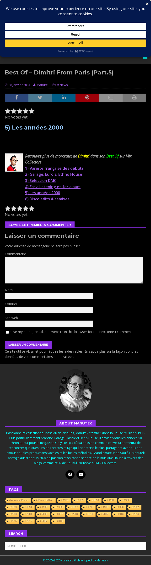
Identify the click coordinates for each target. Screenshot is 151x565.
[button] (144, 58)
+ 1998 (89, 507)
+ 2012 (104, 514)
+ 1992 (125, 500)
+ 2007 (59, 514)
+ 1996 (59, 507)
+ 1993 (13, 507)
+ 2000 (120, 507)
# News (62, 85)
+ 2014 (135, 514)
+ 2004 (28, 514)
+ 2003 (13, 514)
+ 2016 (28, 521)
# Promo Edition (44, 500)
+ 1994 (28, 507)
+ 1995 (43, 507)
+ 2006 (43, 514)
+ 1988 (64, 500)
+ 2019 (59, 521)
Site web (11, 318)
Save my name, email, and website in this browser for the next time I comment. (71, 331)
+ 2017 (43, 521)
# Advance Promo (18, 500)
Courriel (11, 304)
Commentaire (15, 254)
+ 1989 (80, 500)
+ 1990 (95, 500)
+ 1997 (74, 507)
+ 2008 (74, 514)
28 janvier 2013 (19, 85)
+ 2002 (135, 507)
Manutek (43, 85)
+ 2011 (89, 514)
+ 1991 (110, 500)
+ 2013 (120, 514)
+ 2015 (13, 521)
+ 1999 (104, 507)
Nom (9, 290)
